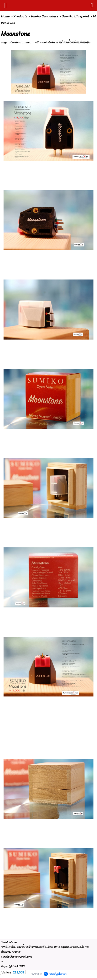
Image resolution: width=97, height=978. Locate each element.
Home (5, 16)
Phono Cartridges (44, 16)
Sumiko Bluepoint (75, 16)
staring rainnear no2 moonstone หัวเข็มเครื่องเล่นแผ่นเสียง (49, 42)
